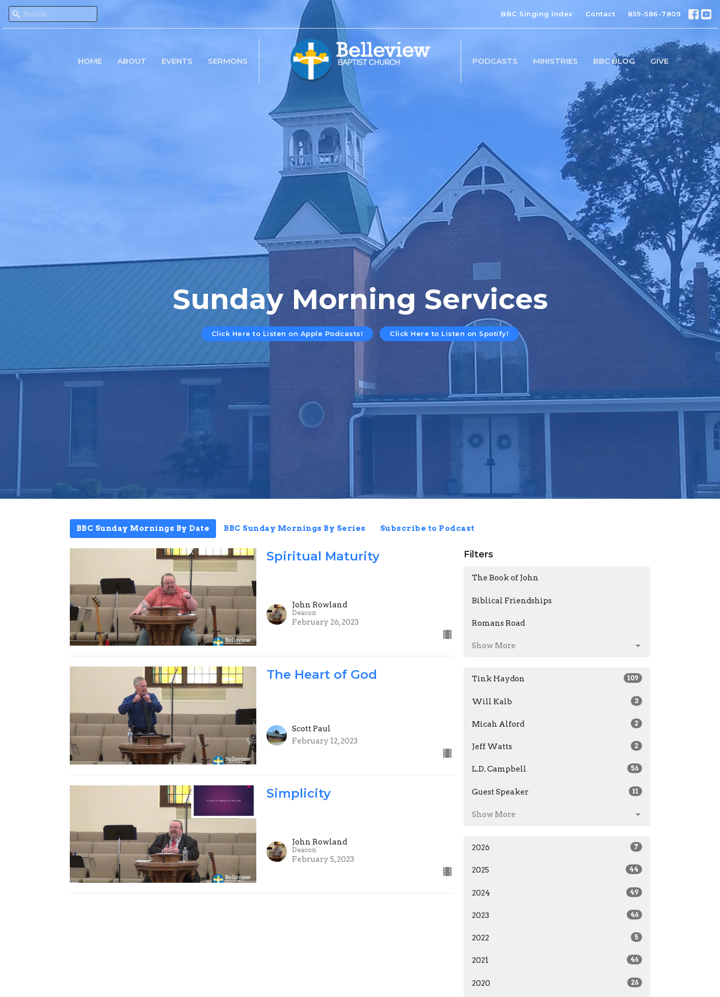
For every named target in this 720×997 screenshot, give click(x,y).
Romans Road (498, 623)
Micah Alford (557, 724)
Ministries (555, 61)
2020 (557, 983)
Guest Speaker (557, 791)
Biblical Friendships (512, 600)
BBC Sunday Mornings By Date (143, 528)
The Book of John (505, 577)
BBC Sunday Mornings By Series (295, 528)
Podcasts (495, 61)
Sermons (228, 61)
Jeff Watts (557, 746)
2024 (557, 892)
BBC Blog (614, 61)
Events (177, 61)
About (131, 61)
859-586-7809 (654, 14)
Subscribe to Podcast (427, 528)
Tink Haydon (557, 678)
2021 (557, 960)
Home (90, 61)
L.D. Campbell (557, 768)
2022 (557, 937)
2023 (557, 915)
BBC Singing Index (537, 14)
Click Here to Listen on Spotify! (449, 333)
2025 (557, 869)
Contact (600, 14)
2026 (557, 847)
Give (659, 61)
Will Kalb (557, 701)
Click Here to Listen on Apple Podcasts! (287, 333)
